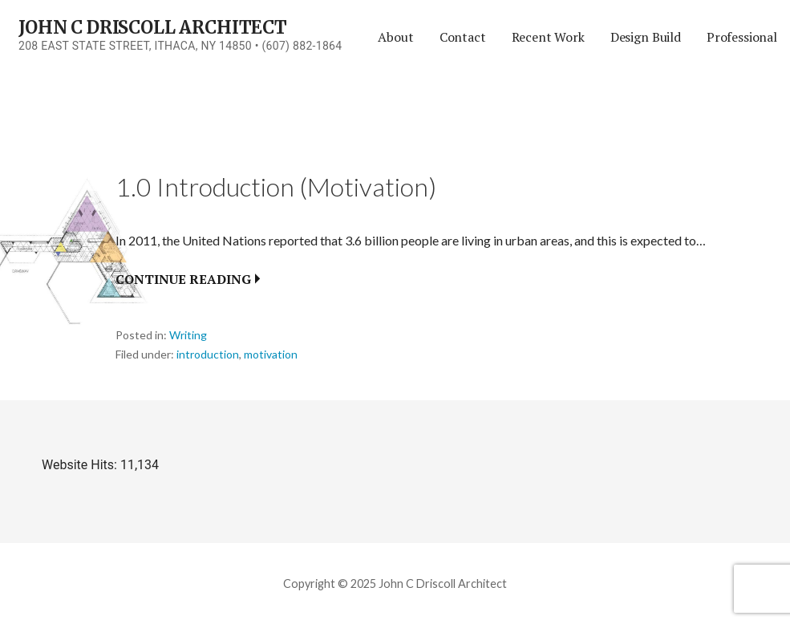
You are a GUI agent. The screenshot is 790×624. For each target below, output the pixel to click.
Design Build (645, 37)
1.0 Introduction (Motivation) (275, 186)
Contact (463, 37)
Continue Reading (183, 279)
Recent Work (548, 37)
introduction (207, 354)
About (395, 37)
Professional (742, 37)
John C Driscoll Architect (152, 27)
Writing (188, 335)
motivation (271, 354)
